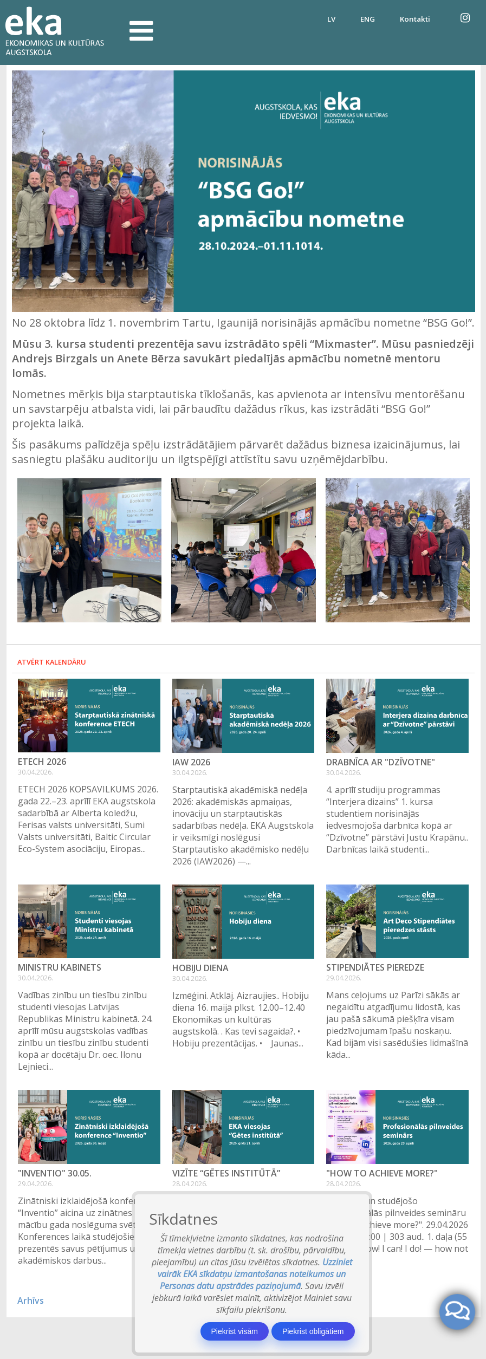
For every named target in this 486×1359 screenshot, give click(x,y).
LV (331, 19)
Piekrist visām (234, 1331)
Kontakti (415, 19)
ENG (367, 19)
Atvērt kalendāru (51, 662)
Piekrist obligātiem (313, 1331)
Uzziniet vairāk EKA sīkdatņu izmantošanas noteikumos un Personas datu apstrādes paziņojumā (255, 1274)
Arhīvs (30, 1300)
